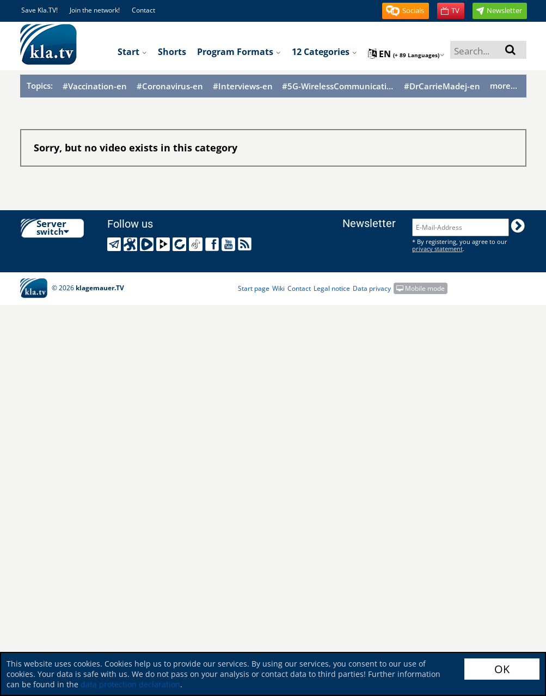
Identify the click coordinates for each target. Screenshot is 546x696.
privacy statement (437, 249)
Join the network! (95, 10)
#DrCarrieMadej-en (442, 86)
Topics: (40, 85)
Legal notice (332, 288)
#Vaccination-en (95, 86)
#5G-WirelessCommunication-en (338, 86)
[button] (405, 11)
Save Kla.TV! (39, 10)
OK (502, 669)
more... (503, 85)
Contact (143, 10)
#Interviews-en (243, 86)
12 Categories (324, 52)
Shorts (172, 52)
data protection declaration (130, 684)
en (406, 54)
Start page (253, 288)
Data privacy (372, 288)
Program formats (239, 52)
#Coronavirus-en (170, 86)
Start (132, 52)
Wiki (278, 288)
